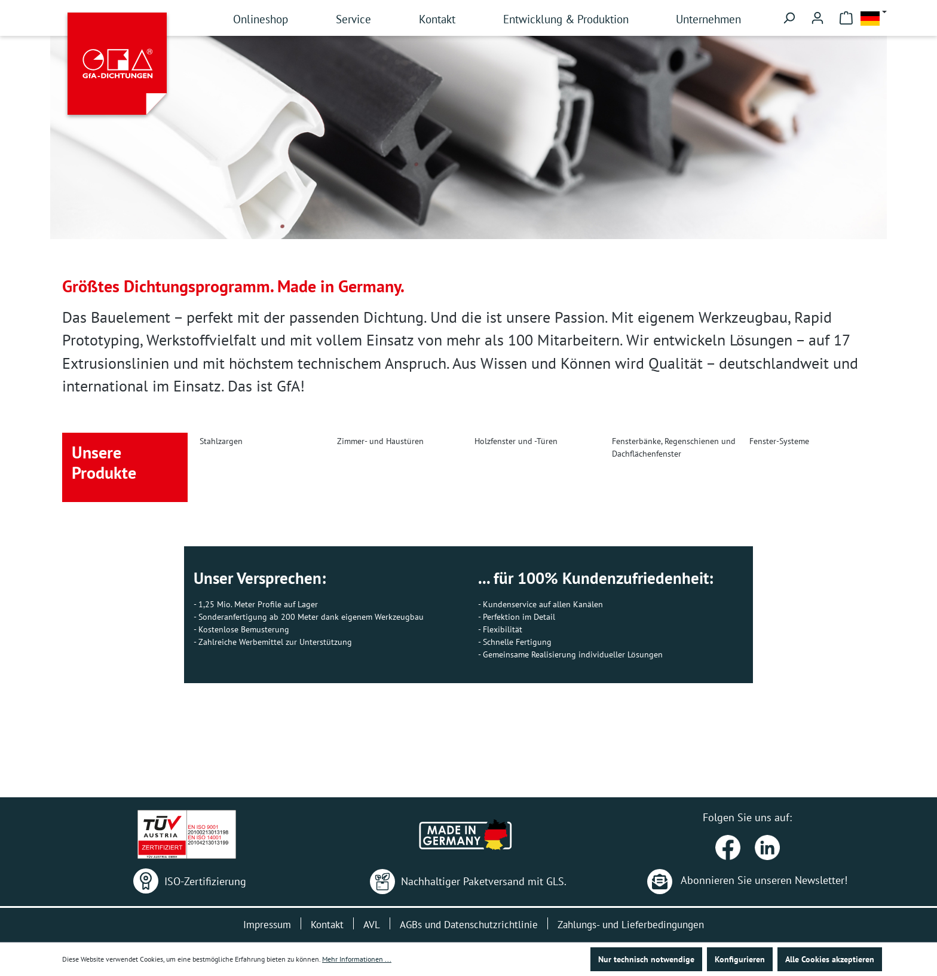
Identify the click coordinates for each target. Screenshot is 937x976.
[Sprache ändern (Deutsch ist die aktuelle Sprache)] (874, 18)
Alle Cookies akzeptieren (829, 959)
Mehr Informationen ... (356, 958)
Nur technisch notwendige (646, 959)
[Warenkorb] (846, 18)
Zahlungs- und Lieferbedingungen (631, 924)
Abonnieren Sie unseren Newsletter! (747, 880)
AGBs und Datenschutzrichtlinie (469, 924)
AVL (371, 924)
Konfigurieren (740, 959)
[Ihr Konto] (817, 18)
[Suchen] (788, 18)
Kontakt (327, 924)
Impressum (267, 924)
